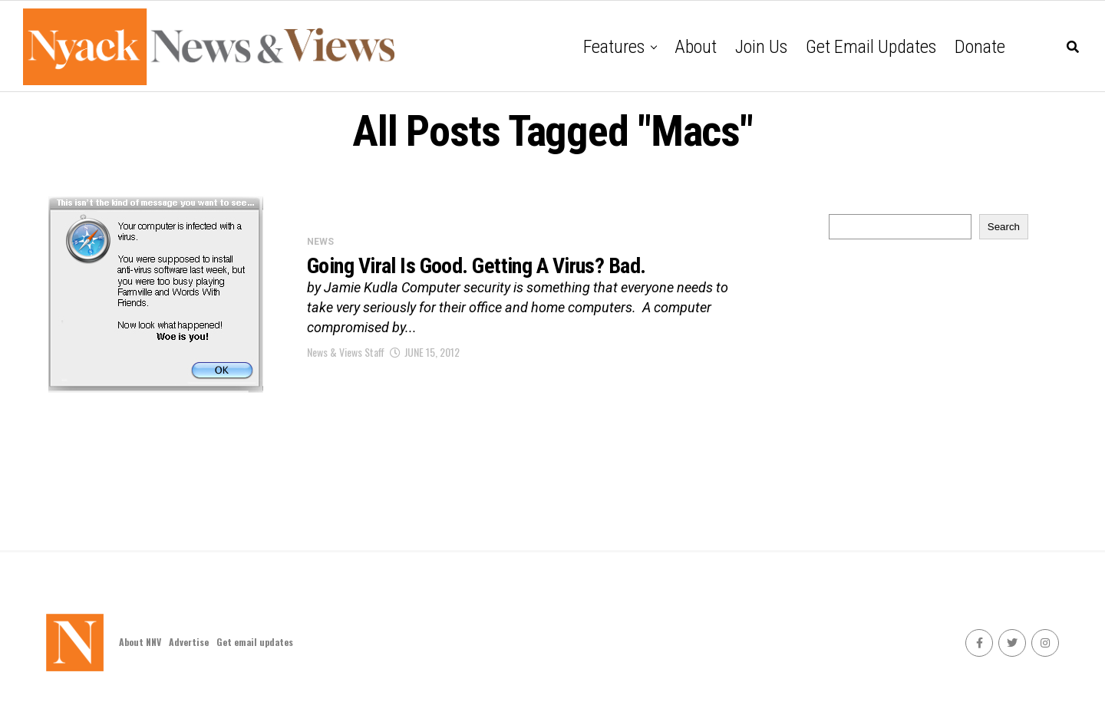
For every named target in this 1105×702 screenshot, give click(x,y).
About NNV (140, 641)
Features (614, 47)
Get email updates (871, 47)
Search (1004, 226)
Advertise (189, 641)
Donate (980, 47)
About (696, 47)
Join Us (761, 47)
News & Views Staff (345, 352)
